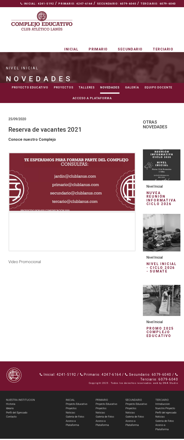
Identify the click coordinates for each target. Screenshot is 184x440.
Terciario (163, 49)
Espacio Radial (87, 10)
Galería (132, 87)
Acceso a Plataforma (92, 98)
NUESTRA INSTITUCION (20, 401)
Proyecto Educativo (76, 405)
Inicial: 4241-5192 (37, 3)
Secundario (130, 49)
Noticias (70, 413)
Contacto (165, 10)
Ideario (10, 409)
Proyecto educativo (30, 87)
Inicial (71, 49)
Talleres (87, 87)
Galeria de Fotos (75, 418)
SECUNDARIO (133, 401)
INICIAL (70, 401)
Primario (98, 49)
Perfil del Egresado (16, 413)
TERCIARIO (162, 401)
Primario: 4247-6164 (75, 3)
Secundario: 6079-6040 (116, 3)
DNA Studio (170, 384)
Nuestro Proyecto (165, 409)
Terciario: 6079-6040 (158, 3)
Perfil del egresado (165, 413)
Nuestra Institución (128, 10)
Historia (10, 405)
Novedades (109, 87)
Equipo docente (159, 87)
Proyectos (63, 87)
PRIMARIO (102, 401)
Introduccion (162, 405)
